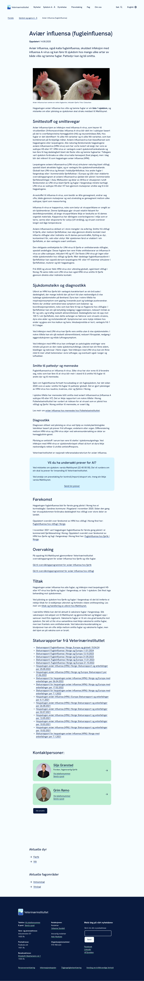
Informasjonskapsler (48, 968)
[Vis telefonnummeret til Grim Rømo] (61, 796)
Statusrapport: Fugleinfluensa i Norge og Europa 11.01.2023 (65, 659)
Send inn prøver (72, 486)
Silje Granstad (63, 765)
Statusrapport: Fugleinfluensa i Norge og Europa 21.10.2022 (65, 662)
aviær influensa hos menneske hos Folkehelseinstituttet (72, 410)
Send (89, 940)
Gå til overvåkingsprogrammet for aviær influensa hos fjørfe (62, 564)
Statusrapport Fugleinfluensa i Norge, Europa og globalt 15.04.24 (67, 647)
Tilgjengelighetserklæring (71, 968)
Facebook (88, 947)
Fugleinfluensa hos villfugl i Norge (49, 523)
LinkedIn (87, 950)
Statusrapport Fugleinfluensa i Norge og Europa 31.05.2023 (65, 656)
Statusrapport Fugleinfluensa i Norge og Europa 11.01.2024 (65, 650)
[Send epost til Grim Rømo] (58, 798)
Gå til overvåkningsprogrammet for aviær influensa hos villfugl (63, 571)
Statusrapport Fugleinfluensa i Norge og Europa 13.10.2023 (65, 653)
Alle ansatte (40, 811)
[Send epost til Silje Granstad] (58, 776)
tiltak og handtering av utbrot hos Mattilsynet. (64, 605)
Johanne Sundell (58, 928)
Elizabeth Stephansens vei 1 (29, 956)
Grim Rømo (61, 790)
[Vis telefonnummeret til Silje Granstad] (61, 773)
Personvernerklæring (26, 968)
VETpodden (89, 953)
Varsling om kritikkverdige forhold (100, 968)
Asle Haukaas (56, 936)
